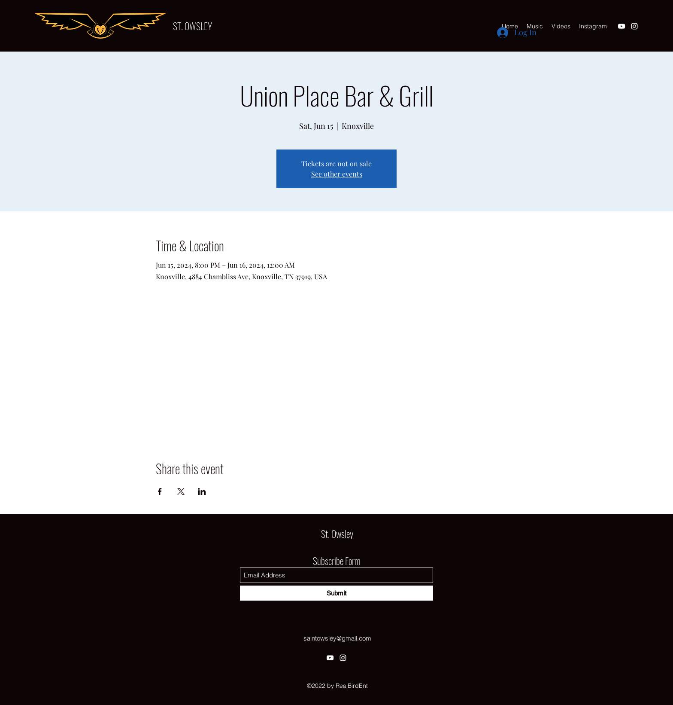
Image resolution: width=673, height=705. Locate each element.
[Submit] (336, 593)
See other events (336, 173)
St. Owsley (337, 533)
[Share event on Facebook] (160, 491)
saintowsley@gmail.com (337, 638)
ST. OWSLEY (192, 26)
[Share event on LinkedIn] (202, 491)
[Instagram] (634, 26)
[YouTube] (621, 26)
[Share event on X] (181, 491)
